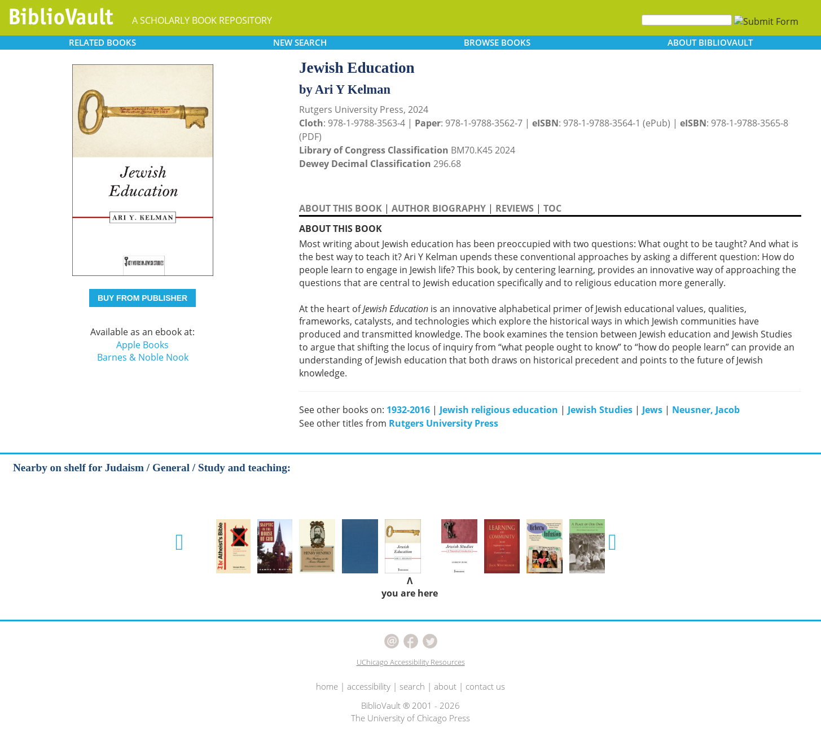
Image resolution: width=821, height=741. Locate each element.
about (445, 686)
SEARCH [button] (300, 42)
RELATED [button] (102, 42)
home (327, 686)
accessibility (368, 686)
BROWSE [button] (497, 42)
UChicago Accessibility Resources (411, 662)
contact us (485, 686)
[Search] (687, 20)
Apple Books (142, 345)
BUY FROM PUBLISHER (142, 297)
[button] (179, 542)
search (412, 686)
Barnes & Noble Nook (142, 357)
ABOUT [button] (710, 42)
